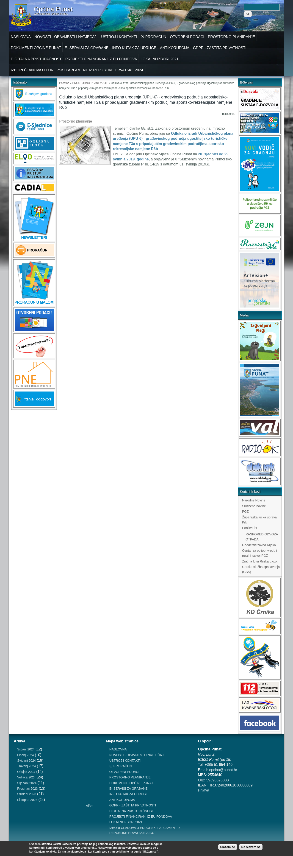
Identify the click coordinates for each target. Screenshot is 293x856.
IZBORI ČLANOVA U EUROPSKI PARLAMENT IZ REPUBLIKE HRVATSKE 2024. (77, 70)
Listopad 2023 (27, 800)
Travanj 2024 (26, 766)
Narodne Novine (253, 500)
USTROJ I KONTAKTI (119, 37)
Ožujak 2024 (26, 772)
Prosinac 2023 (27, 788)
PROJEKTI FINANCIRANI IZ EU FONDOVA (101, 59)
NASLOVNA (21, 37)
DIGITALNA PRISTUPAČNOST (36, 59)
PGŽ (245, 511)
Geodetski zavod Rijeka (259, 545)
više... (91, 806)
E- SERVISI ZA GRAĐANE (86, 48)
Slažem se (227, 847)
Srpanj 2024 (26, 749)
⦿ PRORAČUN (153, 37)
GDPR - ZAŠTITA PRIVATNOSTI (219, 48)
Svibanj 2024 (26, 760)
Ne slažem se (250, 847)
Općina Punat (53, 9)
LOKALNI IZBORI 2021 (159, 59)
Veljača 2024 (26, 777)
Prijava (203, 790)
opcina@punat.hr (223, 770)
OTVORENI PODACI (187, 37)
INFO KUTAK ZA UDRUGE (134, 48)
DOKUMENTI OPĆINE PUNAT (36, 48)
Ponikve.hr (249, 528)
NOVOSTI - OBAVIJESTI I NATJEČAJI (65, 37)
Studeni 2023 (26, 794)
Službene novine (254, 506)
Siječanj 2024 (26, 783)
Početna (64, 83)
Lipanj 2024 (25, 755)
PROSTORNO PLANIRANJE (231, 37)
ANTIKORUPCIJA (174, 48)
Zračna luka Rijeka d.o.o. (260, 561)
